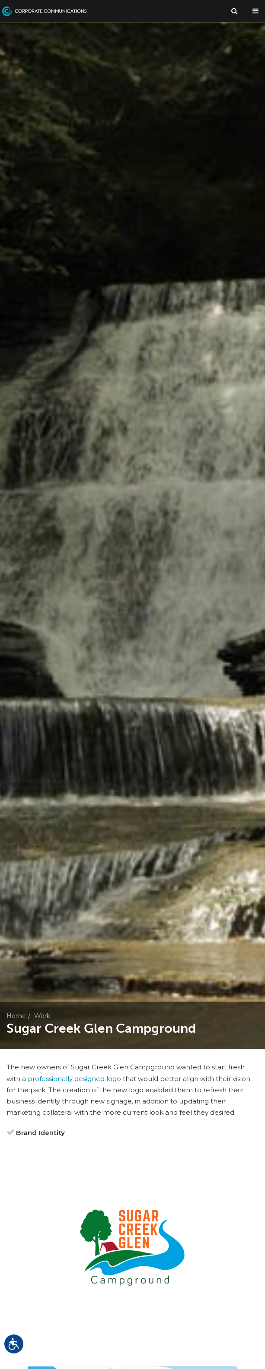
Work (42, 1016)
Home (16, 1016)
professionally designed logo (74, 1079)
